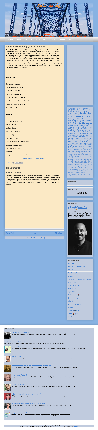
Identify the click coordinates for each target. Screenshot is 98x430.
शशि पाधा (84, 133)
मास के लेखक (71, 175)
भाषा (91, 138)
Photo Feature (73, 124)
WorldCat (71, 270)
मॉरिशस (90, 156)
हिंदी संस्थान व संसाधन (73, 298)
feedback (83, 172)
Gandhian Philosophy (75, 138)
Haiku (90, 141)
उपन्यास (70, 164)
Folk (69, 171)
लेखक (70, 113)
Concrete (70, 149)
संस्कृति (75, 156)
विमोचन (76, 164)
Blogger (76, 426)
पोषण (85, 145)
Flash (86, 130)
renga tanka (79, 166)
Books (19, 39)
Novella (80, 146)
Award (70, 153)
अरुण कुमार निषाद (73, 143)
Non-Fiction (80, 154)
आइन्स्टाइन (79, 156)
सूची (80, 124)
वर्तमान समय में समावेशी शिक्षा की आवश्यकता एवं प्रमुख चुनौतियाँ (26, 394)
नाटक (77, 159)
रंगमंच (83, 171)
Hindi (70, 111)
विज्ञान (73, 148)
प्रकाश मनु (77, 120)
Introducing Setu (16, 356)
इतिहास (81, 149)
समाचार (82, 130)
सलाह (72, 162)
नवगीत (90, 166)
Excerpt (82, 125)
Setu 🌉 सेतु (49, 6)
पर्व (91, 158)
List (69, 119)
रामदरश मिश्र (71, 161)
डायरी (88, 169)
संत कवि (70, 158)
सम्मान (75, 145)
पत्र (88, 138)
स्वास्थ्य (75, 162)
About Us (63, 39)
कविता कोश (71, 301)
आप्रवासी (90, 162)
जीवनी (72, 140)
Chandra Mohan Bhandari (76, 135)
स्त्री (82, 153)
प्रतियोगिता (70, 156)
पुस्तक (76, 113)
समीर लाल (89, 133)
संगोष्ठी (75, 175)
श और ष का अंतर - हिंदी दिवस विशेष (20, 375)
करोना (80, 145)
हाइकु (76, 167)
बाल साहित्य (77, 125)
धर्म (73, 164)
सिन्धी (79, 153)
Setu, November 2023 (28, 158)
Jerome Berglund (79, 136)
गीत (74, 133)
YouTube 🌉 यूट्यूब (73, 310)
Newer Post (10, 233)
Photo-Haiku (77, 172)
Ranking (84, 169)
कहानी (79, 111)
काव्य (90, 109)
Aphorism (74, 169)
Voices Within (87, 117)
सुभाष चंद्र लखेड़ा (84, 140)
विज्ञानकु (70, 145)
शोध (91, 125)
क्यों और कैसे (85, 156)
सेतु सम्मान (87, 158)
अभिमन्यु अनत (84, 162)
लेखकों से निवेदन (72, 282)
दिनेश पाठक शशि (87, 127)
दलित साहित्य (84, 161)
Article (89, 115)
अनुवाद (82, 122)
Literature (77, 161)
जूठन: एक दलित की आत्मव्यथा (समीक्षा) (19, 413)
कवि (83, 120)
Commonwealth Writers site (76, 266)
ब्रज (91, 169)
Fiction (84, 111)
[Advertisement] (80, 74)
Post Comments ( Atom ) (38, 238)
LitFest (85, 159)
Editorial (83, 113)
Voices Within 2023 (41, 158)
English (71, 109)
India (77, 115)
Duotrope (71, 263)
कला (85, 149)
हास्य (81, 159)
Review (71, 115)
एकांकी (87, 172)
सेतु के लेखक (71, 292)
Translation (88, 120)
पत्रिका (90, 172)
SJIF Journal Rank (73, 285)
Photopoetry (74, 174)
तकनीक (76, 171)
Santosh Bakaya (82, 128)
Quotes (79, 169)
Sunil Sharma (82, 119)
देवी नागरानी (78, 133)
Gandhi (75, 154)
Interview (71, 125)
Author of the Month (79, 132)
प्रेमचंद (84, 148)
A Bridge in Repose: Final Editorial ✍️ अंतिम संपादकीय (77, 208)
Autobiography (72, 146)
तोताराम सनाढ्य (89, 174)
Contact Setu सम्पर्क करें (74, 304)
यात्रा (86, 146)
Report (86, 154)
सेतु (31, 39)
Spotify (70, 317)
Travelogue (77, 151)
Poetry (85, 109)
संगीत (69, 174)
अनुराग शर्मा (75, 119)
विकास (86, 171)
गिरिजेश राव (86, 166)
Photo (74, 153)
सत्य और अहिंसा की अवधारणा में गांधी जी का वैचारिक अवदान (17, 342)
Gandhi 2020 (88, 143)
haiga (82, 167)
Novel (84, 138)
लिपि (91, 167)
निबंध (78, 130)
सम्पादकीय (86, 122)
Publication (77, 158)
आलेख (75, 111)
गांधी (82, 151)
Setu (25, 39)
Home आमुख (9, 39)
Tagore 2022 (79, 148)
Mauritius (70, 159)
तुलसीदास (87, 167)
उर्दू (83, 146)
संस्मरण (74, 130)
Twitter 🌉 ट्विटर (73, 314)
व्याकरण (72, 167)
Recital (73, 171)
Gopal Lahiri (72, 127)
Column (85, 151)
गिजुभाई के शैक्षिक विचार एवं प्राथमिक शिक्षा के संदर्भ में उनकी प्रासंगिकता (28, 403)
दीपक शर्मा (77, 122)
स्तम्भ (83, 115)
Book (90, 113)
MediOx (70, 276)
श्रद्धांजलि (90, 151)
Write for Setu (72, 288)
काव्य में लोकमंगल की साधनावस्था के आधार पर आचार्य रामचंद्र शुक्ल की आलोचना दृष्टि (31, 366)
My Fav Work (72, 166)
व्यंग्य (91, 122)
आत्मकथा (77, 140)
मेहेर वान (89, 136)
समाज (69, 169)
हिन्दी (78, 109)
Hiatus (37, 39)
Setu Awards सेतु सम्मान (18, 347)
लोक (69, 162)
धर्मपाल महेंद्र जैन (87, 124)
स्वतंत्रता (80, 164)
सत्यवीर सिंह (89, 148)
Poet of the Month (81, 174)
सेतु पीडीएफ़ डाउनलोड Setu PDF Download (79, 279)
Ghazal (87, 125)
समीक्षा (90, 111)
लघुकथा (70, 122)
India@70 (76, 149)
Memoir (89, 132)
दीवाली (80, 171)
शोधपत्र (78, 117)
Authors (45, 39)
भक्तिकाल (90, 161)
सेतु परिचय (71, 307)
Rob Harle (79, 127)
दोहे (75, 159)
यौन (69, 167)
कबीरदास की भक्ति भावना (18, 384)
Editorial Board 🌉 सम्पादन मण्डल (77, 295)
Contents (71, 117)
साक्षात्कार (70, 133)
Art (73, 122)
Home (35, 233)
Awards (54, 39)
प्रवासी (81, 141)
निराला (82, 158)
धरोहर (69, 128)
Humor (90, 164)
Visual (79, 162)
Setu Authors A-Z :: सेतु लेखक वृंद (20, 332)
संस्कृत (81, 143)
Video (90, 154)
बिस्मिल (90, 145)
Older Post (58, 233)
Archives (72, 39)
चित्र (69, 140)
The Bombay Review (74, 273)
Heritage (85, 164)
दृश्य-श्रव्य (89, 159)
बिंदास (74, 128)
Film (79, 167)
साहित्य (85, 141)
